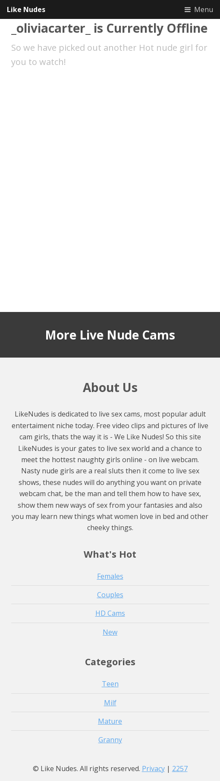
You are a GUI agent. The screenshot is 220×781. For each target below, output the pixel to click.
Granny (110, 739)
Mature (110, 721)
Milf (110, 702)
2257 (180, 768)
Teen (110, 683)
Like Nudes (26, 9)
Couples (110, 594)
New (110, 632)
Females (110, 576)
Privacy (153, 768)
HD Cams (110, 613)
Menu (203, 9)
